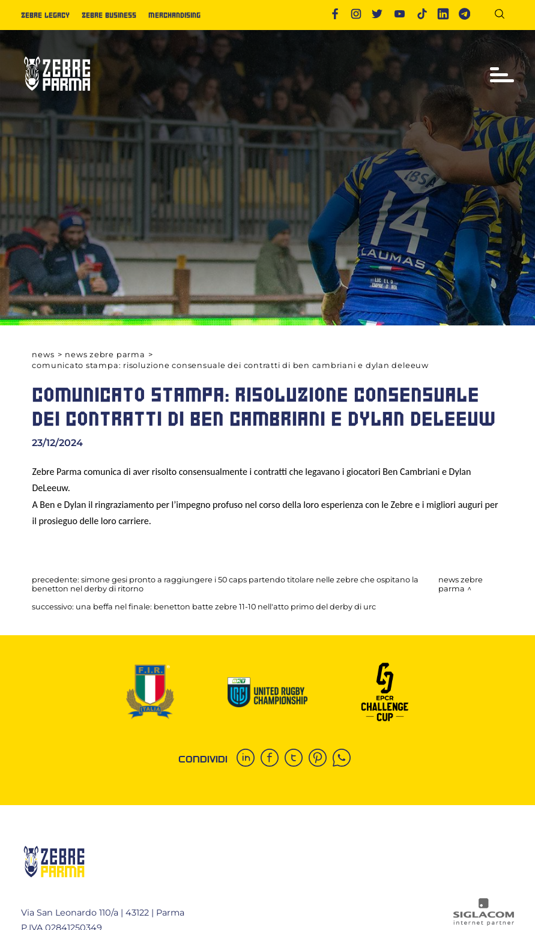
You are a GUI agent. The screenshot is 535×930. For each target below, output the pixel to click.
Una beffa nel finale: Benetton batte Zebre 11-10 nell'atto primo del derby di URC (226, 606)
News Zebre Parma (105, 354)
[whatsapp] (345, 759)
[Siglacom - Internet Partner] (483, 922)
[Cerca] (504, 16)
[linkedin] (249, 759)
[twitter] (297, 759)
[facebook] (273, 759)
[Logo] (57, 96)
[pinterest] (321, 759)
